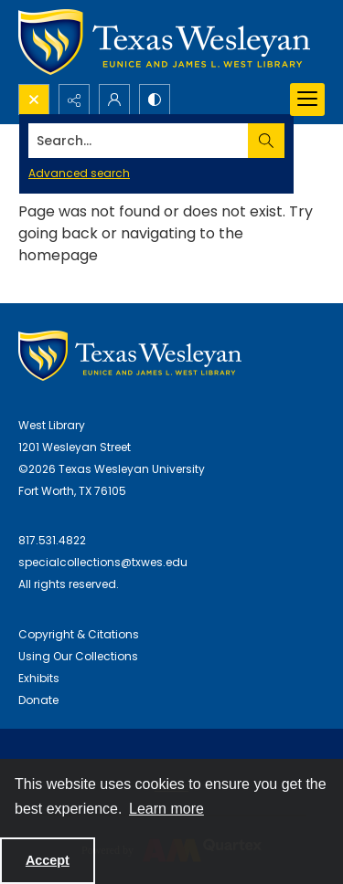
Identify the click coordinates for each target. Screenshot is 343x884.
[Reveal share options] (74, 99)
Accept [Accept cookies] (48, 860)
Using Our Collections (78, 656)
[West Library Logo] (129, 356)
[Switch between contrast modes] (154, 99)
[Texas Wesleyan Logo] (164, 42)
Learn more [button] (166, 808)
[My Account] (114, 99)
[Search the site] (138, 140)
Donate (38, 700)
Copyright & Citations (78, 634)
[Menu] (307, 99)
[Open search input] (33, 99)
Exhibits (38, 678)
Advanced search (79, 173)
